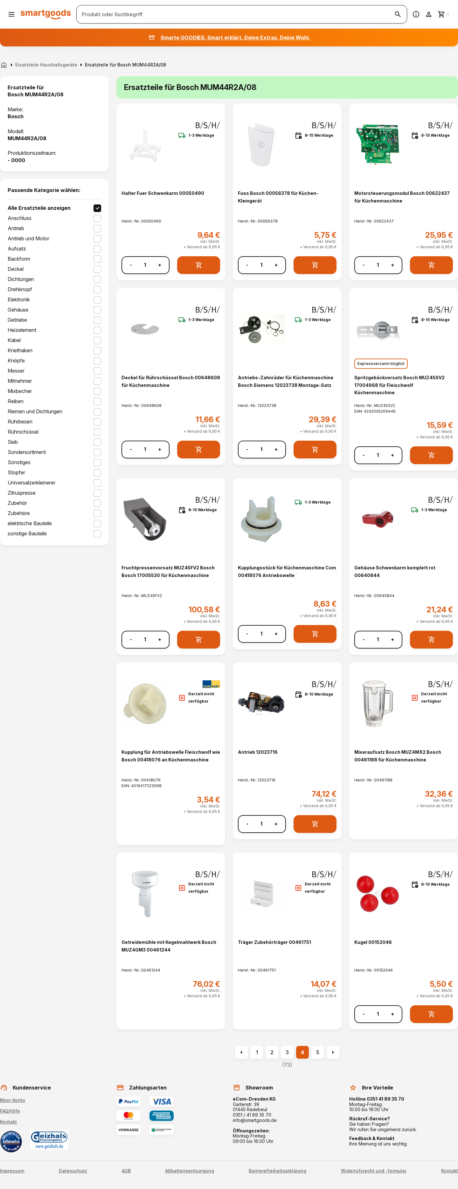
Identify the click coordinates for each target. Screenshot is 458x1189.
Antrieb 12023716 (258, 752)
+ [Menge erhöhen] (159, 265)
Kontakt (8, 1121)
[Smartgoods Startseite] (45, 14)
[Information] (416, 14)
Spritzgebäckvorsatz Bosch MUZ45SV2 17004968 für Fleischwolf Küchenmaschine (399, 385)
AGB (126, 1170)
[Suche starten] (398, 14)
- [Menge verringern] (131, 265)
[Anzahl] (145, 265)
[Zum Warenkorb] (444, 14)
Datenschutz (73, 1170)
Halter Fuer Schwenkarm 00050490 (162, 193)
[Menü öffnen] (11, 14)
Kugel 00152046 (373, 942)
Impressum (12, 1170)
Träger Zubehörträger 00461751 (274, 942)
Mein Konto (12, 1100)
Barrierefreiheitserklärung (277, 1170)
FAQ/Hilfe (10, 1111)
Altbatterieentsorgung (189, 1170)
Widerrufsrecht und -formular (373, 1170)
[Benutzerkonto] (429, 14)
